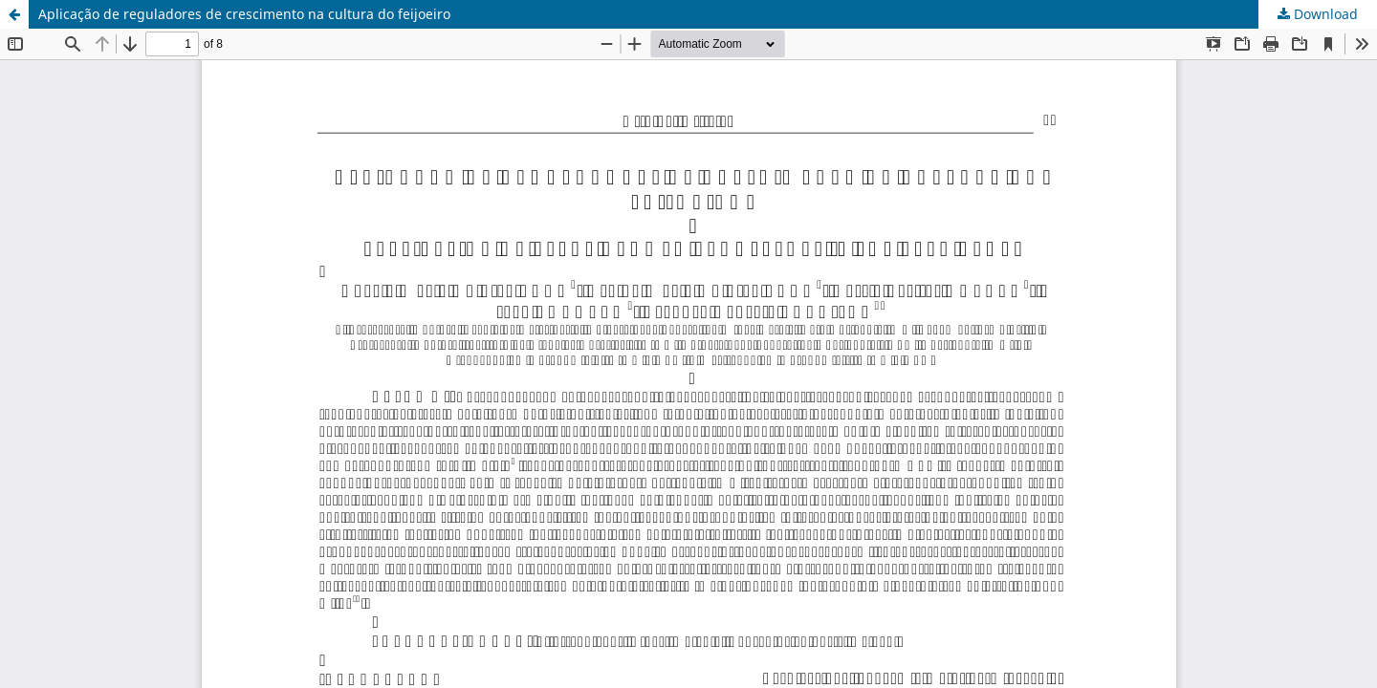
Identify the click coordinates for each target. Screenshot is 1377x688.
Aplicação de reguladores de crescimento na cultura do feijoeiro (244, 14)
